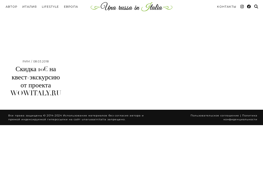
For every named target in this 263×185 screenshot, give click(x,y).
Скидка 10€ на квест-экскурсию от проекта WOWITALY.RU (35, 67)
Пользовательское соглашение (215, 101)
